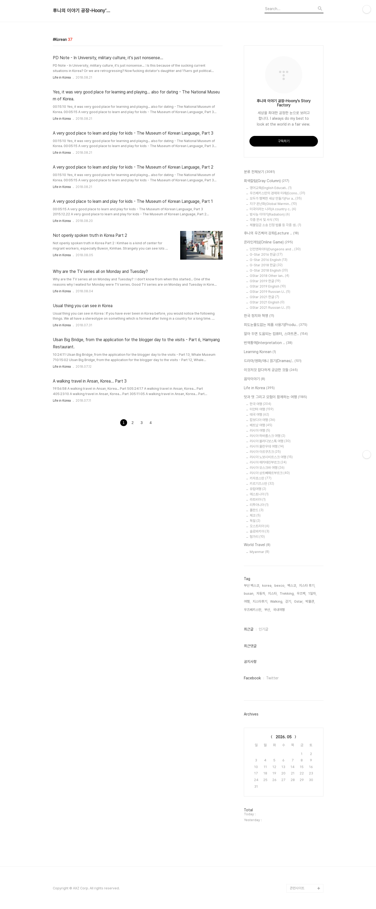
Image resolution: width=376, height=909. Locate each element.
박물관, (310, 601)
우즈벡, (301, 593)
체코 (255, 515)
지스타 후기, (307, 586)
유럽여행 (258, 489)
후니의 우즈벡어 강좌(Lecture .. (271, 233)
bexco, (279, 586)
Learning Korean (260, 352)
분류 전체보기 (259, 172)
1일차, (312, 593)
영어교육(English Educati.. (271, 188)
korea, (267, 586)
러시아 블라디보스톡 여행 (270, 441)
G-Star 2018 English (269, 270)
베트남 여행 (261, 425)
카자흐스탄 (260, 478)
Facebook (252, 678)
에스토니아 (259, 494)
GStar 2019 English (268, 286)
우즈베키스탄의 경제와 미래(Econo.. (277, 193)
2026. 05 (284, 737)
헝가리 (257, 537)
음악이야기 (254, 379)
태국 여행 (259, 415)
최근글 (248, 629)
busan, (249, 593)
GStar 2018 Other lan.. (269, 276)
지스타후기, (260, 601)
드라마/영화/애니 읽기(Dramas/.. (272, 361)
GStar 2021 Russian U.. (270, 308)
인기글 (263, 629)
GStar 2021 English (267, 302)
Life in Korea (62, 77)
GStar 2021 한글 (264, 297)
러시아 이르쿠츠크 (265, 452)
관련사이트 (297, 888)
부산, (267, 610)
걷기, (288, 601)
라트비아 (258, 499)
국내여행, (279, 610)
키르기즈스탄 (262, 484)
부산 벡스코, (252, 586)
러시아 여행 (260, 430)
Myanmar (259, 552)
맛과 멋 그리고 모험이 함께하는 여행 (275, 397)
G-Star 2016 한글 (266, 254)
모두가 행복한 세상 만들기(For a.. (276, 198)
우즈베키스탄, (253, 610)
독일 (255, 521)
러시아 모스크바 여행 (267, 468)
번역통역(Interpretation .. (268, 343)
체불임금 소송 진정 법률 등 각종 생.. (275, 225)
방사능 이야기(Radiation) (270, 214)
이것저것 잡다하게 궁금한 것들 (271, 370)
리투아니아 (259, 505)
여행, (247, 601)
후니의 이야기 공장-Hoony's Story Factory (82, 10)
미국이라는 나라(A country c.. (273, 209)
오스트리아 (259, 526)
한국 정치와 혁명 (259, 316)
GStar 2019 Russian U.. (270, 292)
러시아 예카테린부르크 (268, 462)
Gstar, (298, 601)
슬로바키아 (259, 531)
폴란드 (256, 510)
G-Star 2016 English (268, 260)
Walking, (276, 601)
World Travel (257, 545)
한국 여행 (260, 404)
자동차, (261, 593)
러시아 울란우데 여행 (267, 446)
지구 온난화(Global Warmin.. (273, 204)
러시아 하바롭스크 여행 (267, 436)
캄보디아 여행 (262, 420)
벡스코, (292, 586)
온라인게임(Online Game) (268, 242)
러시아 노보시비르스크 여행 (271, 457)
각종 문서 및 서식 (264, 220)
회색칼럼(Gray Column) (266, 181)
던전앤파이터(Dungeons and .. (275, 249)
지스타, (273, 593)
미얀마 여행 (262, 409)
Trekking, (287, 593)
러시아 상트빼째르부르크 (270, 473)
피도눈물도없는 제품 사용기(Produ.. (275, 325)
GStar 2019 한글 (265, 281)
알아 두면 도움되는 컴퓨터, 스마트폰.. (276, 334)
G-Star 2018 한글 (266, 265)
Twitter (272, 678)
